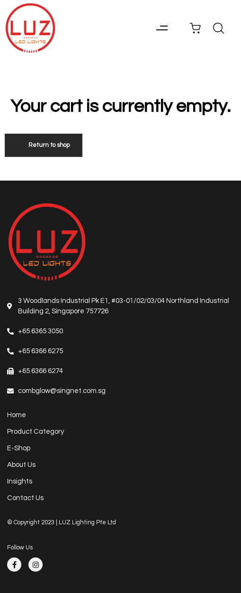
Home (16, 415)
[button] (162, 28)
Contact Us (25, 498)
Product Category (35, 431)
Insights (19, 481)
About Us (21, 464)
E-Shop (18, 448)
